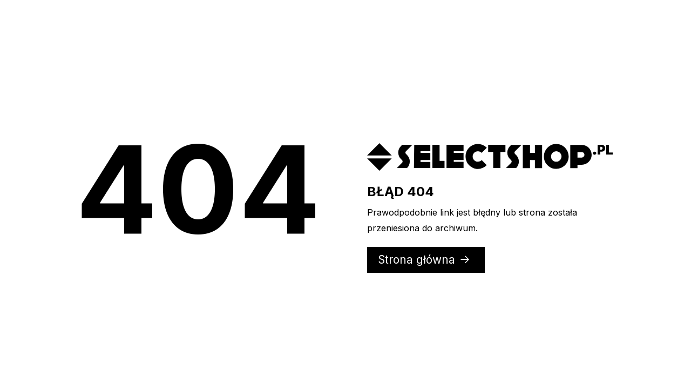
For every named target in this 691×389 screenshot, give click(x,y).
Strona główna (424, 259)
